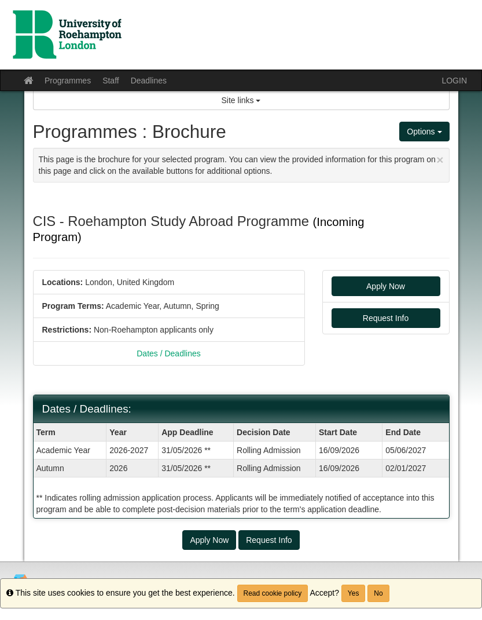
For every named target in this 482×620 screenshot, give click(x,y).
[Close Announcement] (439, 160)
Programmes (68, 80)
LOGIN (454, 80)
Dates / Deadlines (169, 353)
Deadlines (149, 80)
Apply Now (385, 286)
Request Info (386, 318)
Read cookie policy (273, 593)
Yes (353, 593)
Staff (110, 80)
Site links (241, 100)
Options (424, 131)
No (378, 593)
